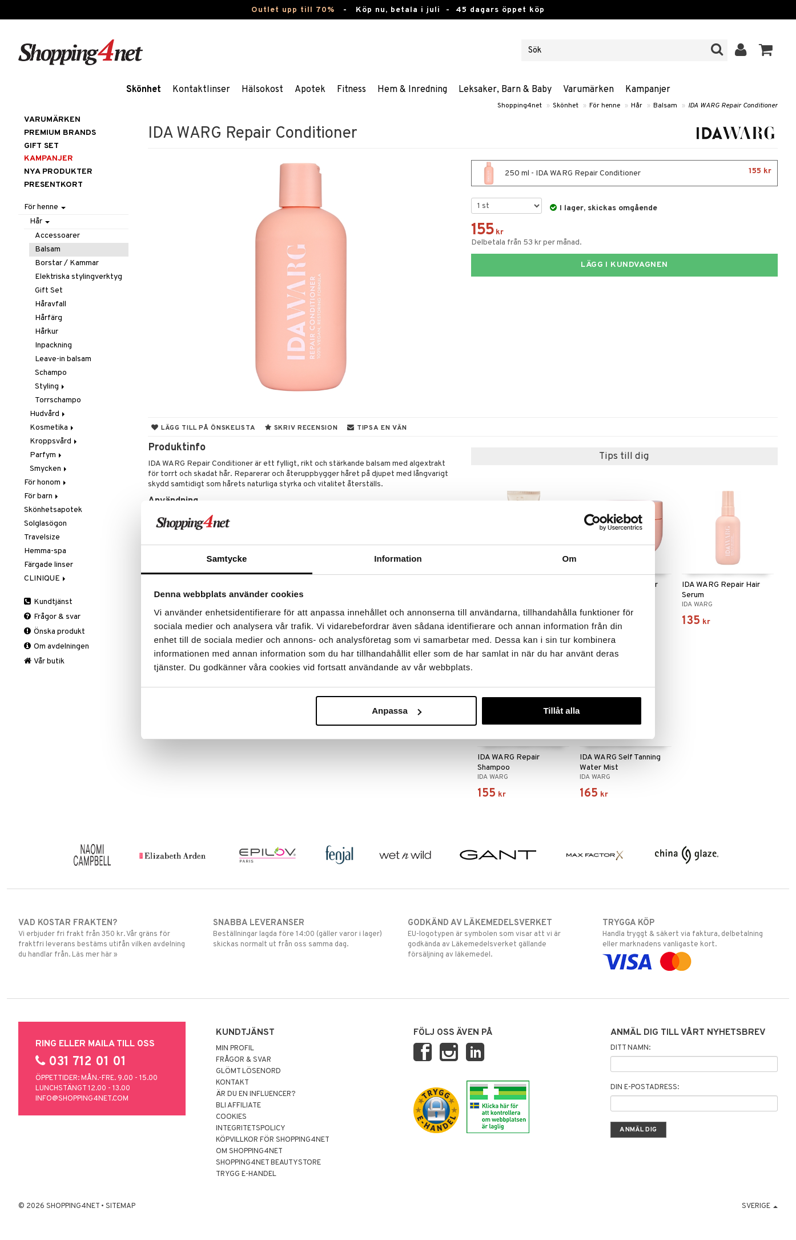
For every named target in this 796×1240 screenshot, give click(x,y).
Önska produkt (54, 632)
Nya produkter (58, 172)
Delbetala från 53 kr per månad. (526, 242)
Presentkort (53, 185)
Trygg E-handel (246, 1174)
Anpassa (396, 710)
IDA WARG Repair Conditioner (733, 105)
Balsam (665, 105)
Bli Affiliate (238, 1105)
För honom (46, 482)
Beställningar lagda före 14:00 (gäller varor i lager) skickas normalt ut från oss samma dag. (300, 933)
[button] (766, 50)
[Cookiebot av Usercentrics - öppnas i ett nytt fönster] (592, 522)
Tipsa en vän (377, 428)
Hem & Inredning (412, 89)
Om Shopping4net (249, 1151)
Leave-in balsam (63, 359)
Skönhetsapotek (53, 510)
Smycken (49, 469)
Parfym (46, 455)
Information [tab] (398, 558)
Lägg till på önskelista (203, 428)
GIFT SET (41, 146)
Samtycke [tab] (227, 558)
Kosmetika (52, 428)
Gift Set (49, 290)
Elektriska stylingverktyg (78, 277)
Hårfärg (48, 318)
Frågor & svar (52, 617)
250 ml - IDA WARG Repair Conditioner (624, 173)
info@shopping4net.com (81, 1098)
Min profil (235, 1048)
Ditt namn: (630, 1048)
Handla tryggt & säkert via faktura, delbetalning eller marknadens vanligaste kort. (690, 942)
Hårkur (46, 332)
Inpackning (53, 345)
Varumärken (588, 89)
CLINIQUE (45, 578)
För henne (604, 105)
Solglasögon (45, 524)
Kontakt (232, 1082)
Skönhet (143, 89)
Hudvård (48, 414)
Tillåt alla (561, 710)
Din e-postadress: (644, 1087)
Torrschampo (58, 400)
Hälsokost (262, 89)
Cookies (231, 1117)
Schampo (51, 373)
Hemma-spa (45, 551)
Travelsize (42, 537)
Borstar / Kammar (67, 263)
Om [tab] (569, 558)
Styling (50, 386)
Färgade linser (48, 565)
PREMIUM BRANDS (60, 133)
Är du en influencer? (256, 1094)
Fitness (351, 89)
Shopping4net (519, 105)
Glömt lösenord (248, 1071)
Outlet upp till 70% (293, 10)
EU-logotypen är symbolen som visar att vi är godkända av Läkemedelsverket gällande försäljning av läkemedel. (495, 938)
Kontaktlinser (201, 89)
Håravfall (50, 304)
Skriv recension (301, 428)
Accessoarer (57, 236)
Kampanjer (647, 89)
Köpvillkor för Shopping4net (272, 1140)
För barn (42, 496)
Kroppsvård (54, 441)
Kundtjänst (48, 602)
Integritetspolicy (251, 1128)
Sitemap (120, 1206)
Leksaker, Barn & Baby (505, 89)
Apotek (310, 89)
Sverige (760, 1206)
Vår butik (44, 661)
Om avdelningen (56, 646)
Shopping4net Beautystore (268, 1162)
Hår (636, 105)
